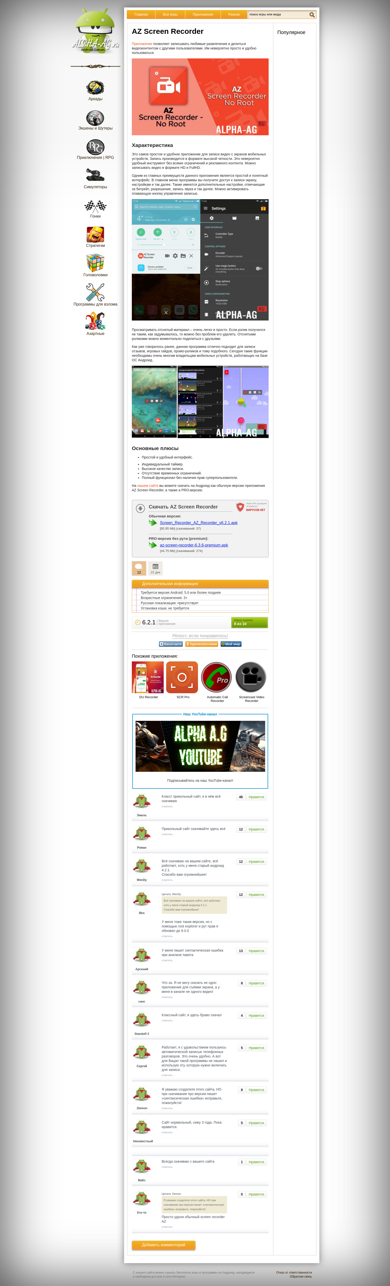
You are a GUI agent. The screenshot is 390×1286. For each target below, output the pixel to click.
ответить (167, 806)
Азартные (95, 324)
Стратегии (95, 236)
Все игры (170, 14)
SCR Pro (183, 697)
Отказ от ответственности (294, 1272)
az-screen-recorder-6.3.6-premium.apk (194, 545)
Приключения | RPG (95, 148)
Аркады (95, 89)
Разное (234, 14)
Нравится (256, 797)
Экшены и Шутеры (95, 118)
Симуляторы (95, 177)
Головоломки (96, 265)
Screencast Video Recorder (251, 699)
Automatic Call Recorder (217, 699)
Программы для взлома (95, 294)
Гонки (95, 206)
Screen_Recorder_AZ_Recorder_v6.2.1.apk (199, 523)
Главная (141, 14)
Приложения (203, 14)
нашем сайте (147, 486)
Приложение (142, 44)
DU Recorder (148, 697)
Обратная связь (301, 1276)
